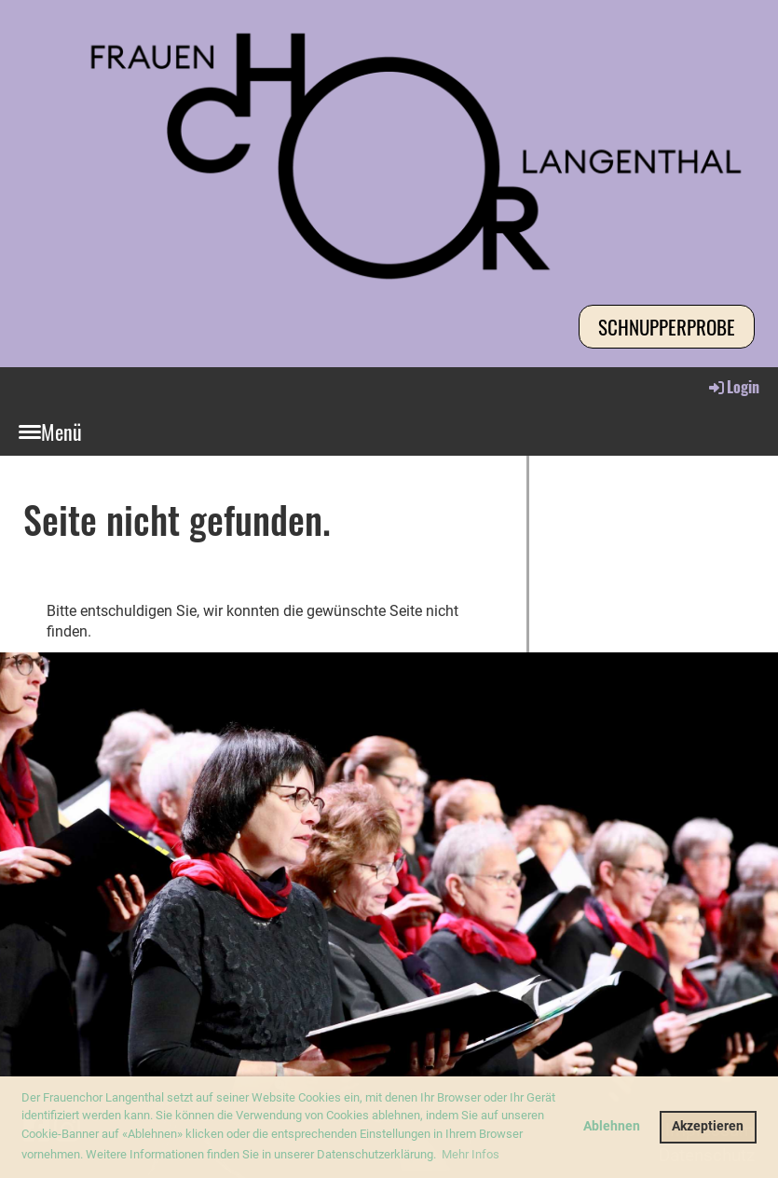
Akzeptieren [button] (708, 1126)
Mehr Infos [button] (470, 1154)
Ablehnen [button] (611, 1126)
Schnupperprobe (666, 326)
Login (732, 387)
